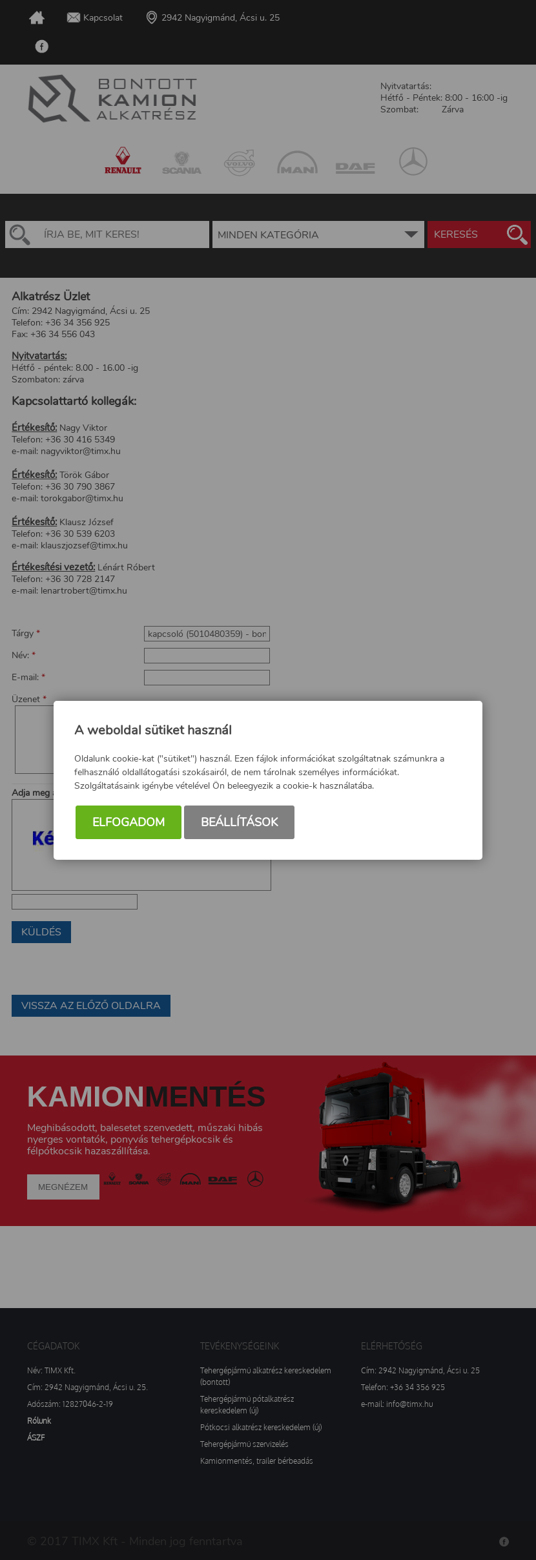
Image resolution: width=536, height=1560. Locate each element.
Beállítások (239, 822)
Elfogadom (128, 822)
